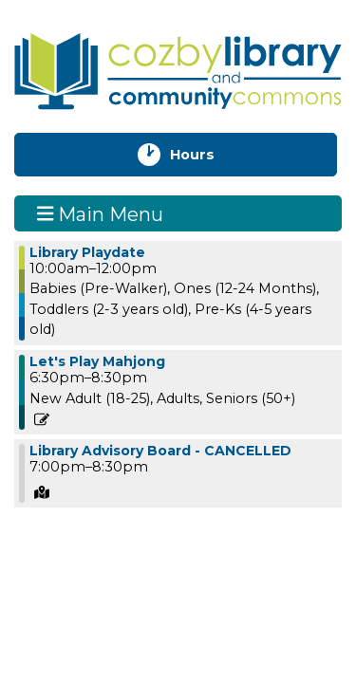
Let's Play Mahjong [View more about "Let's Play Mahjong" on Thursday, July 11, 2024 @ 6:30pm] (97, 361)
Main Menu (100, 213)
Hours (209, 154)
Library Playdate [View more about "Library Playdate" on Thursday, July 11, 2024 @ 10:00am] (87, 252)
